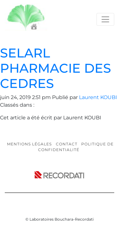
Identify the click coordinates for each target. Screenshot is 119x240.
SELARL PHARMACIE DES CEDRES (55, 68)
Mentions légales (29, 144)
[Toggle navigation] (105, 19)
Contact (66, 144)
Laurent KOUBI (98, 97)
